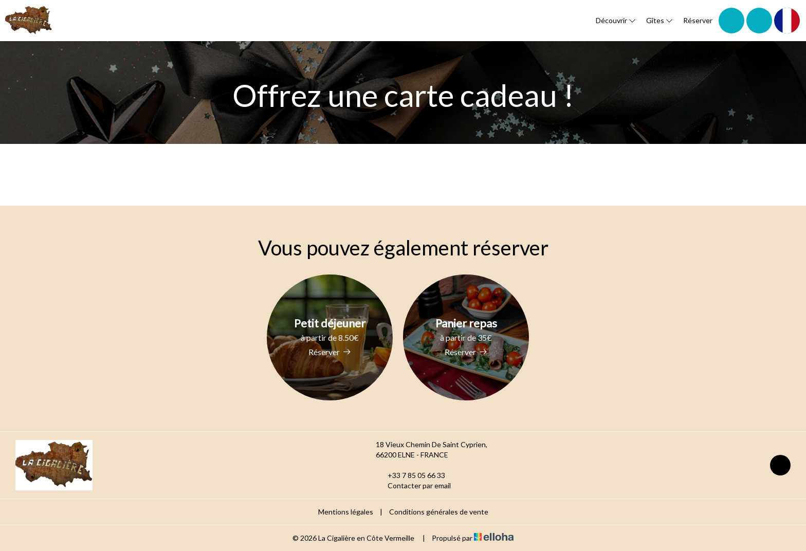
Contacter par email (413, 485)
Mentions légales (345, 511)
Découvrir (616, 20)
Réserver (697, 20)
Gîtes (659, 20)
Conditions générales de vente (438, 511)
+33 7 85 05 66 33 (410, 475)
